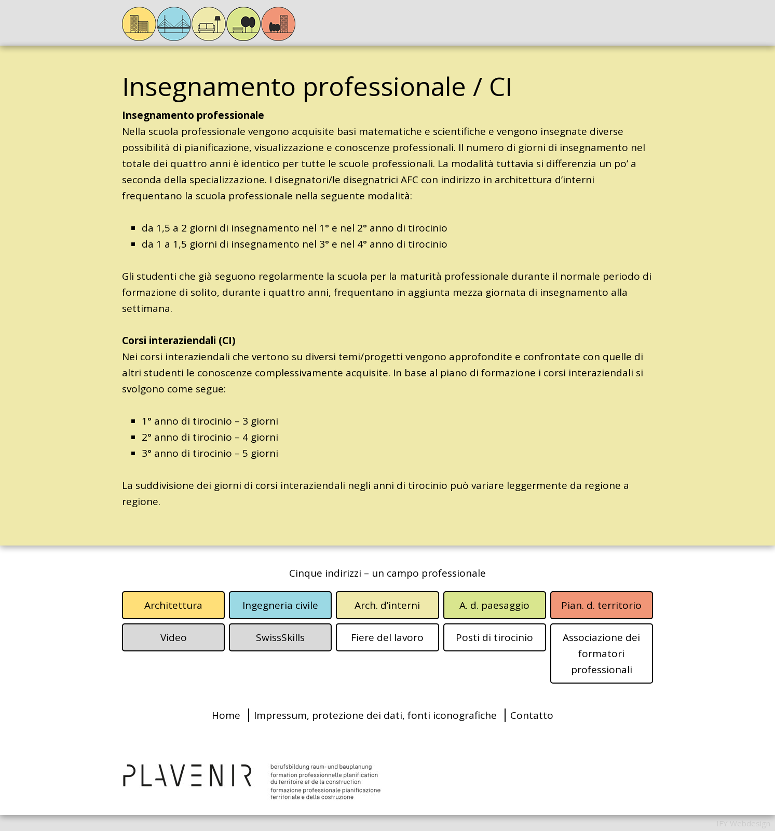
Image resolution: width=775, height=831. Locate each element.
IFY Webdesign (743, 823)
